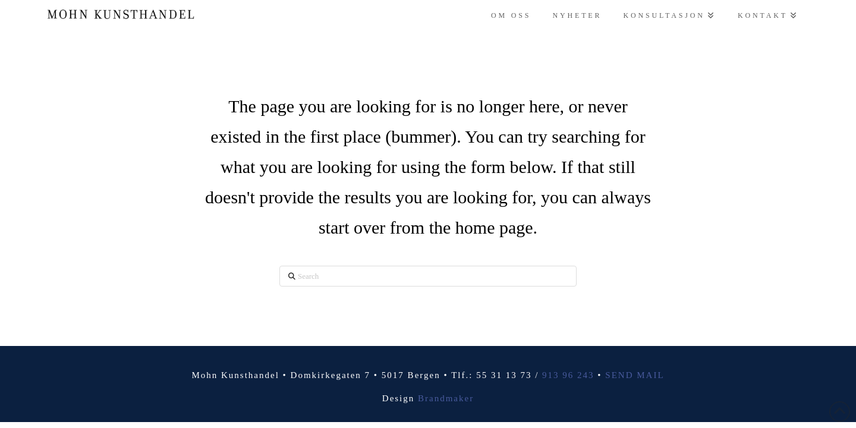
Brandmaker (446, 398)
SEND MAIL (634, 375)
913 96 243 (568, 375)
